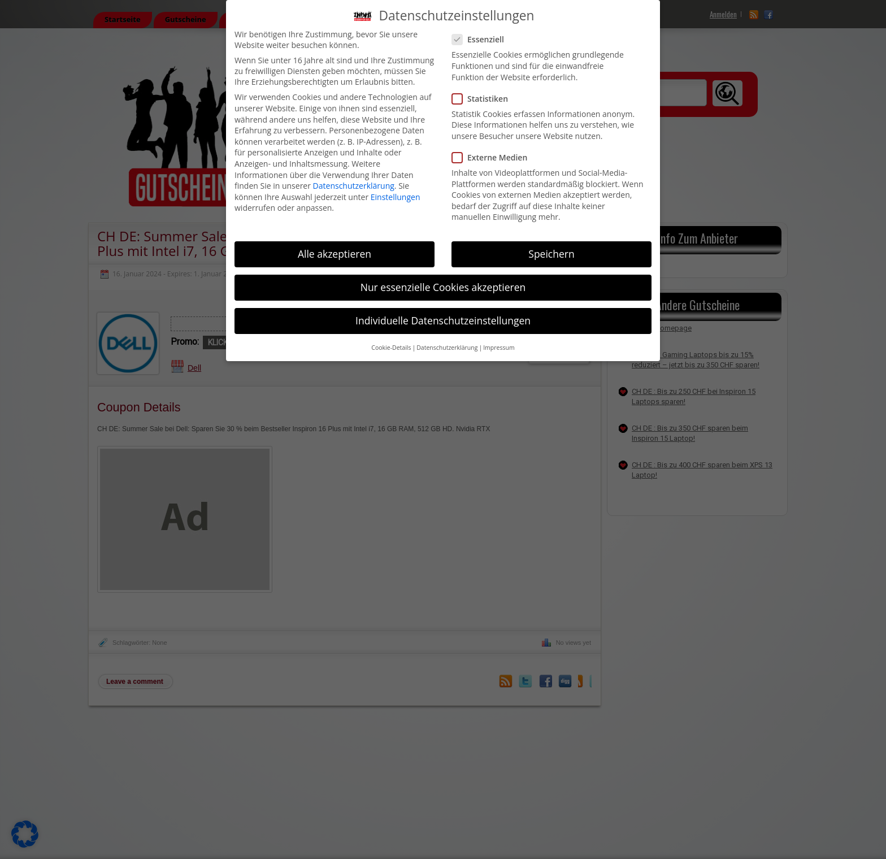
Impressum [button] (498, 348)
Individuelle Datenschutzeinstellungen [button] (443, 320)
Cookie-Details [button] (391, 348)
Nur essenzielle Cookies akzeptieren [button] (443, 287)
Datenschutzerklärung (353, 185)
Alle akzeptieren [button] (334, 254)
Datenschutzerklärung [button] (446, 348)
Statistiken (484, 98)
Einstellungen (395, 197)
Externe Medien (494, 157)
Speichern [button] (551, 254)
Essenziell (482, 39)
